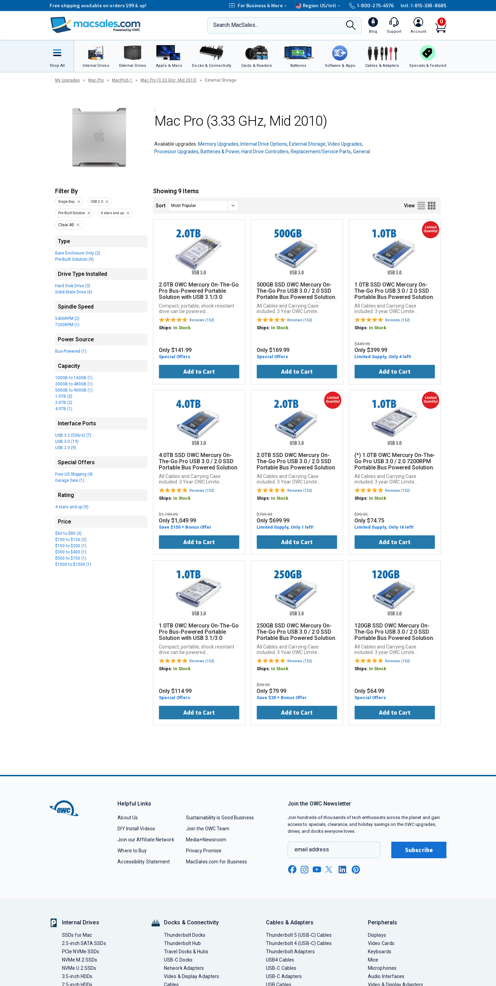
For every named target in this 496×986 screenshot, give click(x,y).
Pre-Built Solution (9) (74, 259)
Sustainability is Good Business (220, 817)
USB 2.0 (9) (65, 447)
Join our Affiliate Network (145, 839)
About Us (127, 817)
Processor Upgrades (176, 151)
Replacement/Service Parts (321, 151)
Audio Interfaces (386, 976)
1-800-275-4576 (371, 5)
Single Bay (66, 202)
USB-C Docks (178, 960)
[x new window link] (330, 869)
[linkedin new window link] (343, 869)
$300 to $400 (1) (70, 552)
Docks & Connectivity (191, 922)
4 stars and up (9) (72, 507)
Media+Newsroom (206, 839)
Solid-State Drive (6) (73, 292)
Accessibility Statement (143, 861)
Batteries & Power (219, 151)
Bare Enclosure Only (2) (77, 253)
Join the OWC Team (208, 828)
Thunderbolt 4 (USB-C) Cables (299, 943)
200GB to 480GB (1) (74, 384)
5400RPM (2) (67, 318)
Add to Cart (199, 371)
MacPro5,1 (122, 80)
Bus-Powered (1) (70, 351)
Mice (373, 960)
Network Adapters (184, 968)
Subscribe (419, 850)
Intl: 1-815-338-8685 (423, 6)
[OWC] (95, 26)
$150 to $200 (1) (70, 545)
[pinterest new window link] (356, 869)
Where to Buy (132, 850)
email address (311, 849)
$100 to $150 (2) (70, 539)
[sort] (203, 205)
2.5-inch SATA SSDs (84, 943)
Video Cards (381, 943)
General (361, 151)
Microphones (382, 968)
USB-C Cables (281, 968)
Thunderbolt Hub (182, 943)
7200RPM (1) (67, 324)
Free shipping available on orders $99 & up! (98, 6)
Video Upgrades (345, 144)
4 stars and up (112, 213)
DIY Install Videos (136, 828)
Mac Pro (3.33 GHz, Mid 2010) (169, 80)
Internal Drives (80, 922)
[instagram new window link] (304, 869)
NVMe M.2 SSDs (79, 960)
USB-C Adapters (284, 976)
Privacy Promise (203, 850)
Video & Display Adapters (191, 976)
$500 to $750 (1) (70, 558)
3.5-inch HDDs (77, 976)
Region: (319, 5)
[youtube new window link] (316, 869)
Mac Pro (96, 80)
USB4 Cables (280, 960)
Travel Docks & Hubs (186, 951)
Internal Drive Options (263, 144)
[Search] (351, 26)
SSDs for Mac (77, 935)
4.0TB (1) (63, 408)
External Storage (307, 144)
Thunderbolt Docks (185, 935)
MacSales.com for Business (216, 861)
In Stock (181, 327)
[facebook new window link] (292, 869)
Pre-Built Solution (71, 213)
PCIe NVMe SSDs (80, 951)
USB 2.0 (97, 202)
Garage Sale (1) (69, 480)
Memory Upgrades (218, 144)
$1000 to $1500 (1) (73, 564)
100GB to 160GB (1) (74, 377)
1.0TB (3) (63, 396)
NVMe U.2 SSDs (79, 968)
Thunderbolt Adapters (290, 951)
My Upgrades (67, 80)
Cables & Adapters (289, 922)
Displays (377, 935)
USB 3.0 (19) (67, 441)
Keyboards (379, 951)
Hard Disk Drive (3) (72, 285)
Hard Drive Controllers (265, 151)
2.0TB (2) (63, 402)
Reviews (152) (201, 320)
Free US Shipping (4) (74, 474)
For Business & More (259, 5)
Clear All (66, 224)
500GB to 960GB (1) (74, 390)
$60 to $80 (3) (68, 533)
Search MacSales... (235, 25)
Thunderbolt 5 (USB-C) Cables (299, 935)
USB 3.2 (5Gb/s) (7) (73, 435)
